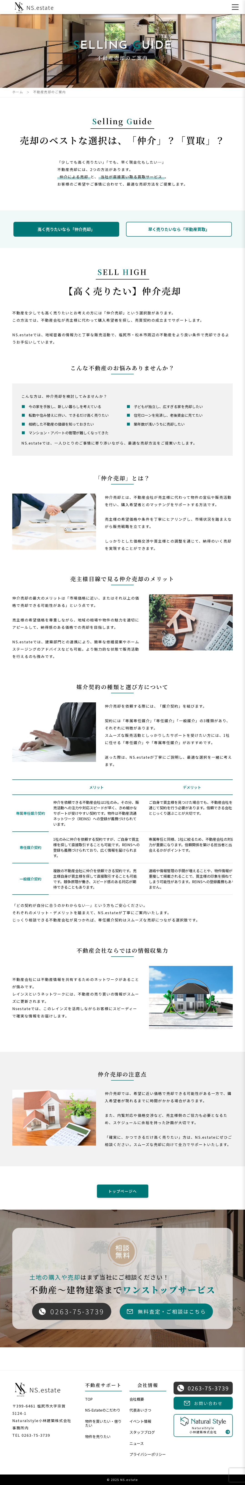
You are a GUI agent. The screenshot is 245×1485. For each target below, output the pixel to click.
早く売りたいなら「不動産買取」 (179, 229)
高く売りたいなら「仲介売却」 (66, 229)
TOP (89, 1399)
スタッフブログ (142, 1432)
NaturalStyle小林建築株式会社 (203, 1425)
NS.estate (33, 7)
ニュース (136, 1443)
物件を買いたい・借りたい (103, 1423)
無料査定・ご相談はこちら (166, 1311)
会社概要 (136, 1399)
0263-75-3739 (71, 1311)
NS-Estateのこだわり (102, 1410)
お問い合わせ (203, 1403)
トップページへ (122, 1191)
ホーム (17, 92)
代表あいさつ (140, 1410)
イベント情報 (140, 1421)
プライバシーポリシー (147, 1454)
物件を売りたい (98, 1436)
